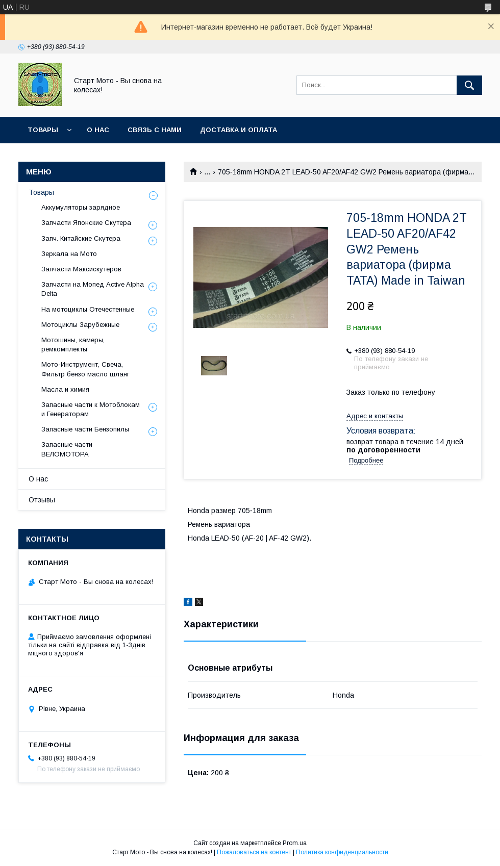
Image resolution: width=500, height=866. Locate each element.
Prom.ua (295, 843)
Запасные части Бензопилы (85, 429)
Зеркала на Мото (69, 254)
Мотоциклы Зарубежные (80, 324)
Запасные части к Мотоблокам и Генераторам (90, 409)
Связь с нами (155, 130)
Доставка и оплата (238, 130)
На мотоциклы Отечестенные (87, 309)
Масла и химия (65, 389)
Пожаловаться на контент (254, 852)
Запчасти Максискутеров (81, 269)
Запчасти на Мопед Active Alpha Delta (92, 289)
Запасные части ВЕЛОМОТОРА (66, 449)
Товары (43, 130)
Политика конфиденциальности (342, 852)
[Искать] (469, 85)
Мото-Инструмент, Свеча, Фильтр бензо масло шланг (85, 369)
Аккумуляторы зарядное (80, 207)
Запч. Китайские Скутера (80, 238)
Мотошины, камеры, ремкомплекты (73, 344)
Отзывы (42, 500)
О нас (98, 130)
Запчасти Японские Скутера (86, 222)
